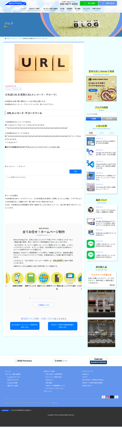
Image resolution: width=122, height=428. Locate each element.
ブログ (85, 378)
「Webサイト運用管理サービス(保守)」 (34, 253)
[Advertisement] (101, 54)
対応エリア (49, 381)
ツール (8, 89)
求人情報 (16, 404)
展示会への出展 (13, 387)
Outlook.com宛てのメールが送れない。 (106, 235)
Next (83, 285)
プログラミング (16, 89)
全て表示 (109, 120)
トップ (8, 373)
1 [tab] (30, 298)
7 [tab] (48, 298)
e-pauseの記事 (12, 384)
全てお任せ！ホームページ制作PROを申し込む (25, 326)
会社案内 (8, 404)
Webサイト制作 (50, 373)
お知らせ (86, 375)
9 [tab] (54, 298)
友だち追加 (89, 3)
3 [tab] (36, 298)
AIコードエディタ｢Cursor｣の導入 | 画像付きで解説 (106, 212)
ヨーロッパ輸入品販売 (13, 375)
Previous (4, 285)
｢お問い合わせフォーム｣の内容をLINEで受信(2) (105, 246)
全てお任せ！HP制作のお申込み (93, 381)
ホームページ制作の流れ (54, 378)
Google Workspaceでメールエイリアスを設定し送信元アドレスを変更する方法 (106, 224)
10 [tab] (57, 298)
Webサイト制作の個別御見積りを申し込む (62, 326)
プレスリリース (88, 373)
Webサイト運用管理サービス (55, 387)
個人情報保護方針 (28, 404)
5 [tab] (42, 298)
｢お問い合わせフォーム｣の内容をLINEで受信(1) (105, 257)
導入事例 (49, 384)
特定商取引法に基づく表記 (45, 404)
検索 (93, 120)
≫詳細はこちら (44, 305)
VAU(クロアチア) (13, 381)
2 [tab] (33, 298)
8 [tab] (51, 298)
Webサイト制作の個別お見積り (93, 384)
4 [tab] (39, 298)
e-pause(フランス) (14, 378)
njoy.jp (112, 286)
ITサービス (48, 393)
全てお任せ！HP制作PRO (54, 375)
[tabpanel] (43, 281)
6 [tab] (45, 298)
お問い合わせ (107, 3)
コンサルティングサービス (54, 390)
